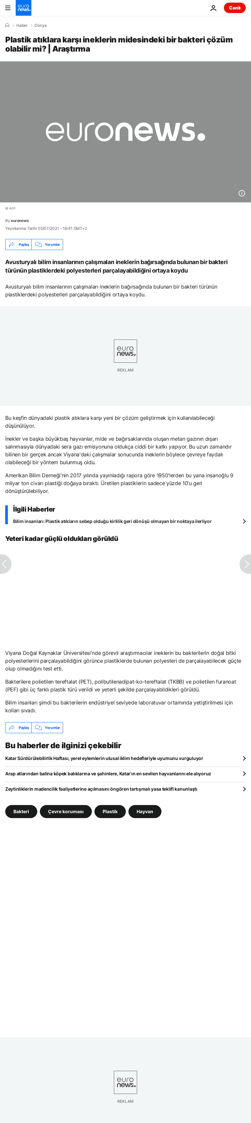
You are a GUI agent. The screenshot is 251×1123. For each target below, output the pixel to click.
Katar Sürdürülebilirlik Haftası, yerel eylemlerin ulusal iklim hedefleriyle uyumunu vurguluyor (104, 758)
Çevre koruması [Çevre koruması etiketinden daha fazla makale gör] (66, 811)
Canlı (235, 7)
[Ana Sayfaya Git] (23, 8)
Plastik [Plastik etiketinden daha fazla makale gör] (110, 811)
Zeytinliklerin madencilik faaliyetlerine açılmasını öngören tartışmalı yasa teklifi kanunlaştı (101, 789)
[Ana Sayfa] (7, 25)
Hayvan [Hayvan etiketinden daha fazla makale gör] (145, 811)
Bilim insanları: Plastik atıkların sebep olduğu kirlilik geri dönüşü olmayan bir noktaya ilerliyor (112, 521)
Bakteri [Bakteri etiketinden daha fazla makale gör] (21, 811)
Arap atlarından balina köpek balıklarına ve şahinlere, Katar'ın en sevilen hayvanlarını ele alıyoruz (108, 773)
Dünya (41, 25)
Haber (21, 25)
